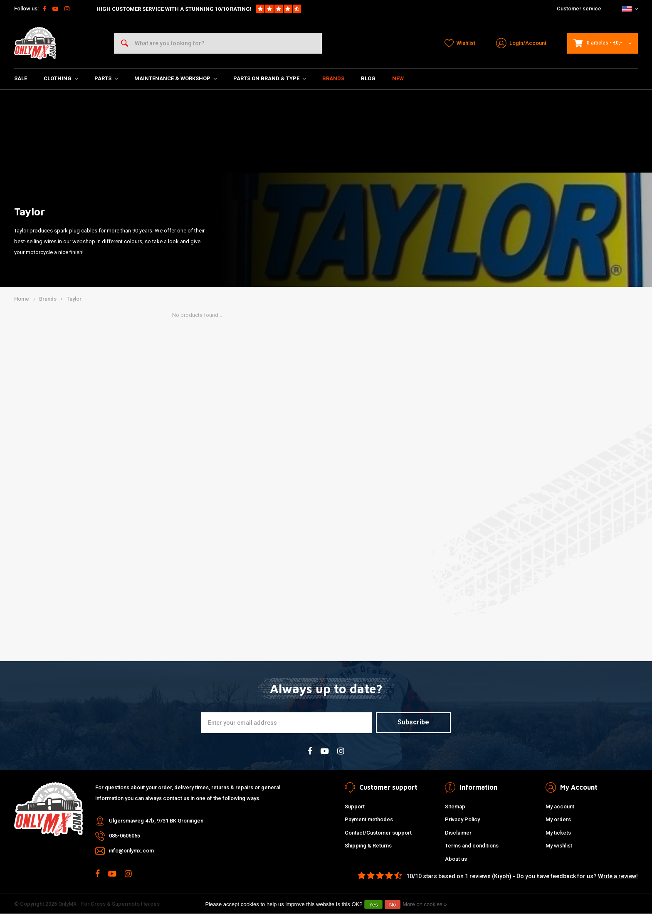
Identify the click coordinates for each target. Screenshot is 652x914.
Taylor (74, 299)
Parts (106, 78)
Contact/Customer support (378, 833)
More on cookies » (425, 904)
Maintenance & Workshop (175, 78)
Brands (333, 78)
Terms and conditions (472, 845)
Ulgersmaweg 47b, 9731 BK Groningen (156, 821)
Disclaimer (458, 833)
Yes (373, 905)
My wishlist (559, 845)
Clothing (61, 78)
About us (456, 859)
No (392, 905)
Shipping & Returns (368, 845)
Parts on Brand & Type (269, 78)
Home (21, 299)
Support (355, 806)
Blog (368, 78)
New (398, 78)
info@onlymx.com (131, 850)
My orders (558, 819)
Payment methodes (369, 819)
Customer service (579, 8)
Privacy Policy (462, 819)
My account (560, 806)
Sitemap (455, 806)
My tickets (558, 833)
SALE (20, 78)
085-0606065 (124, 835)
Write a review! (618, 876)
